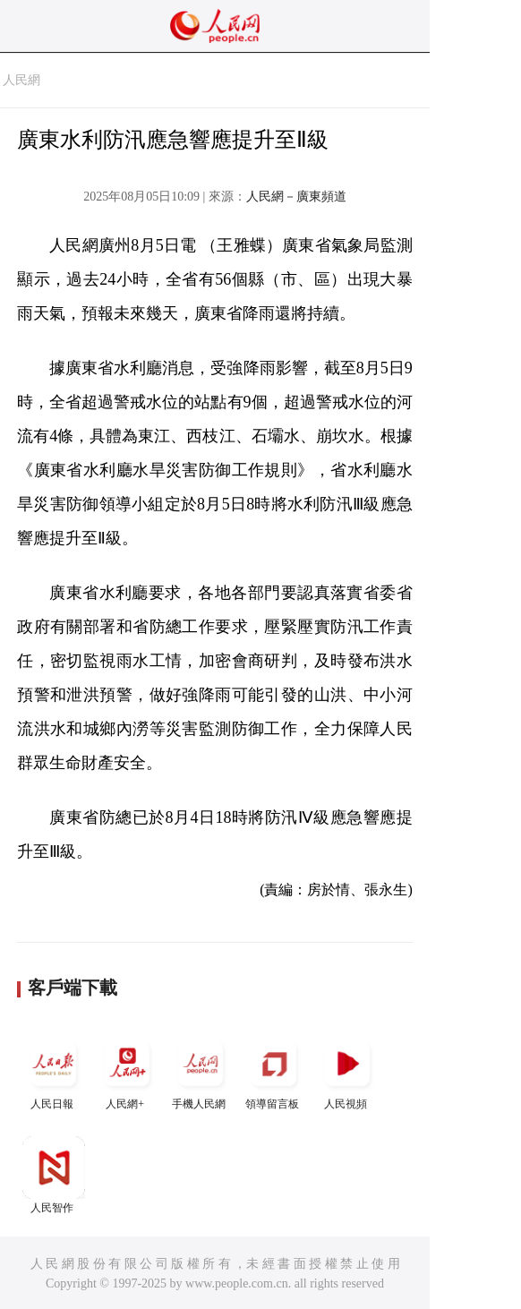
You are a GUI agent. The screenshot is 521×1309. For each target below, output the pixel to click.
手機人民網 (200, 1071)
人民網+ (127, 1071)
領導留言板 (274, 1071)
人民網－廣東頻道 (296, 196)
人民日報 (53, 1071)
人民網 (21, 80)
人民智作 (53, 1175)
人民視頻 (347, 1071)
